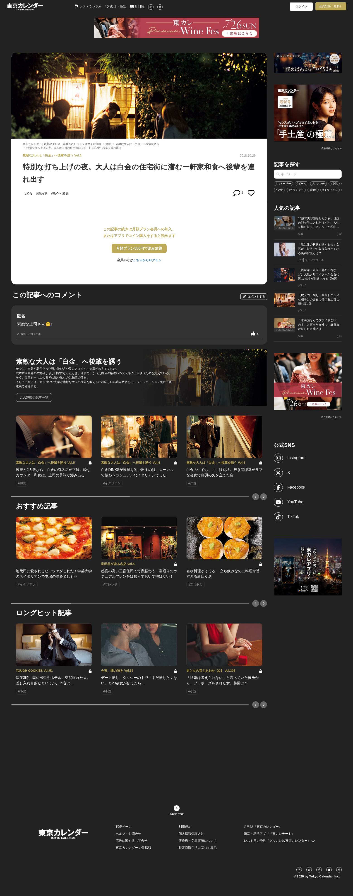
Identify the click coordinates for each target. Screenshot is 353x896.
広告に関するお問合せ (131, 840)
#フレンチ (318, 183)
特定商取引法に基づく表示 (198, 847)
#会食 (279, 189)
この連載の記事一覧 (34, 397)
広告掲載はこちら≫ (331, 148)
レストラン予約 (88, 6)
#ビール (302, 183)
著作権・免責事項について (198, 840)
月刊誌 (137, 6)
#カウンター (296, 189)
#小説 (334, 183)
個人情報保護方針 (191, 833)
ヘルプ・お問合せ (128, 833)
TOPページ (124, 826)
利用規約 (185, 826)
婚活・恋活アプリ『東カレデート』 (269, 833)
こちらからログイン (147, 260)
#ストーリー (283, 183)
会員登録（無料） (331, 6)
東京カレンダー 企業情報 (133, 847)
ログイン (301, 6)
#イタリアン (330, 189)
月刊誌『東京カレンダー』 (263, 826)
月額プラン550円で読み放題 (139, 248)
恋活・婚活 (116, 6)
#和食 (313, 189)
